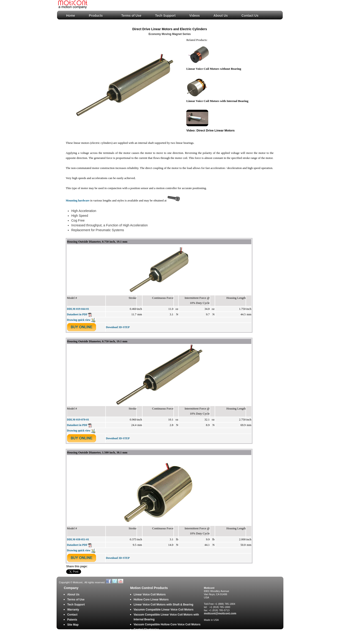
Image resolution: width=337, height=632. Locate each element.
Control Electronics (146, 629)
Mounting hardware (77, 200)
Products (96, 15)
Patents (72, 619)
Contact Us (249, 15)
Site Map (72, 624)
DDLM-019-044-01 (78, 309)
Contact (72, 614)
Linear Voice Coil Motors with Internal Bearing (217, 101)
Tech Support (165, 15)
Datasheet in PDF (79, 314)
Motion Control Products (149, 588)
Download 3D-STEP (118, 327)
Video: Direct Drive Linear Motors (210, 130)
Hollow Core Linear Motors (151, 599)
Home (70, 15)
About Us (221, 15)
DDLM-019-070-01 (78, 419)
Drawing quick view (81, 319)
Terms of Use (131, 15)
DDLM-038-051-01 (78, 539)
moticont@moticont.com (220, 613)
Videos (194, 15)
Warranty (73, 609)
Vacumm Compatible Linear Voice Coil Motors (163, 609)
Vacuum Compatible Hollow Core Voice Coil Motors (167, 624)
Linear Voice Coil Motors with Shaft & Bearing (163, 604)
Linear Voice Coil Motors (150, 594)
